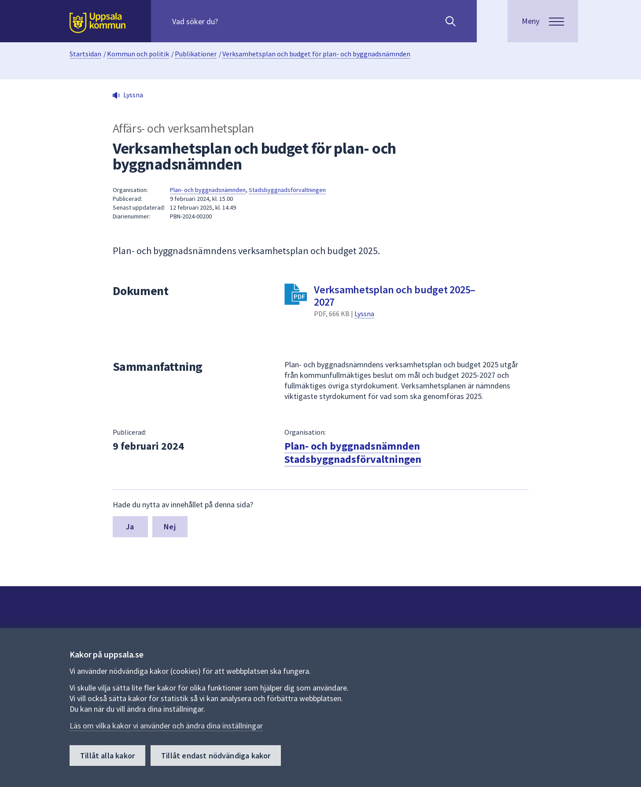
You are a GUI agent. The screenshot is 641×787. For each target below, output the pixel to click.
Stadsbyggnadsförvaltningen (287, 190)
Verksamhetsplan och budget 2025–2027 (394, 296)
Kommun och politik (138, 53)
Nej (170, 526)
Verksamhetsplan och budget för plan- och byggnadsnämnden (316, 53)
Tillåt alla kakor (107, 755)
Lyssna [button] (133, 94)
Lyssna (364, 313)
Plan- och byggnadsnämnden (208, 190)
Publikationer (196, 53)
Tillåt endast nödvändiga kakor (215, 755)
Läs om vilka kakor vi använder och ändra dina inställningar (166, 725)
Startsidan (85, 53)
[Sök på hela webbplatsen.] (228, 21)
